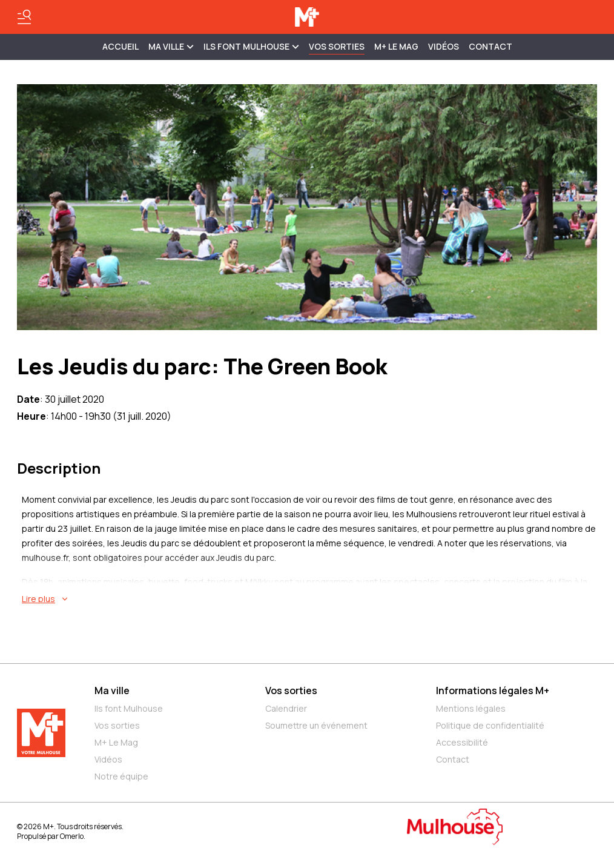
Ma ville (112, 690)
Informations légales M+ (492, 690)
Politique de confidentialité (490, 725)
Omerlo (72, 836)
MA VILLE (171, 46)
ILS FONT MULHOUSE (251, 46)
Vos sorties (337, 46)
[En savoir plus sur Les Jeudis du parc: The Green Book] (309, 599)
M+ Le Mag (396, 46)
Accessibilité (462, 742)
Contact (490, 46)
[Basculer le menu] (24, 17)
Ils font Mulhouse (128, 708)
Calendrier (286, 708)
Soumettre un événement (316, 725)
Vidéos (443, 46)
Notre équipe (121, 776)
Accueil (120, 46)
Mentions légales (471, 708)
